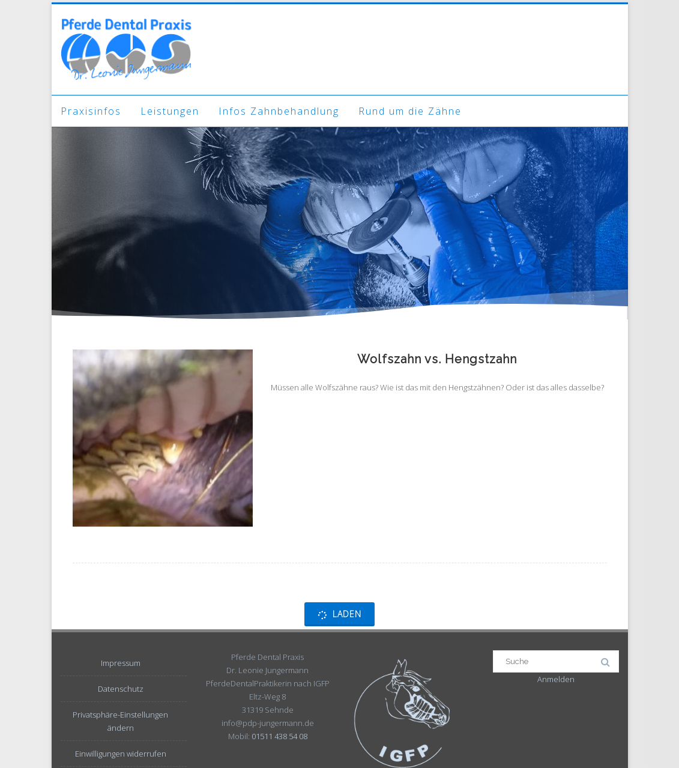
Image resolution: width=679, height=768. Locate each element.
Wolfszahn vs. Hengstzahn (437, 359)
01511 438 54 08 (279, 736)
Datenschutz (120, 688)
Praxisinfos (91, 111)
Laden (338, 614)
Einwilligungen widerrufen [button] (120, 753)
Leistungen (169, 111)
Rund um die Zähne (410, 111)
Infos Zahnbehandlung (279, 111)
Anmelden (556, 679)
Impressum (120, 663)
